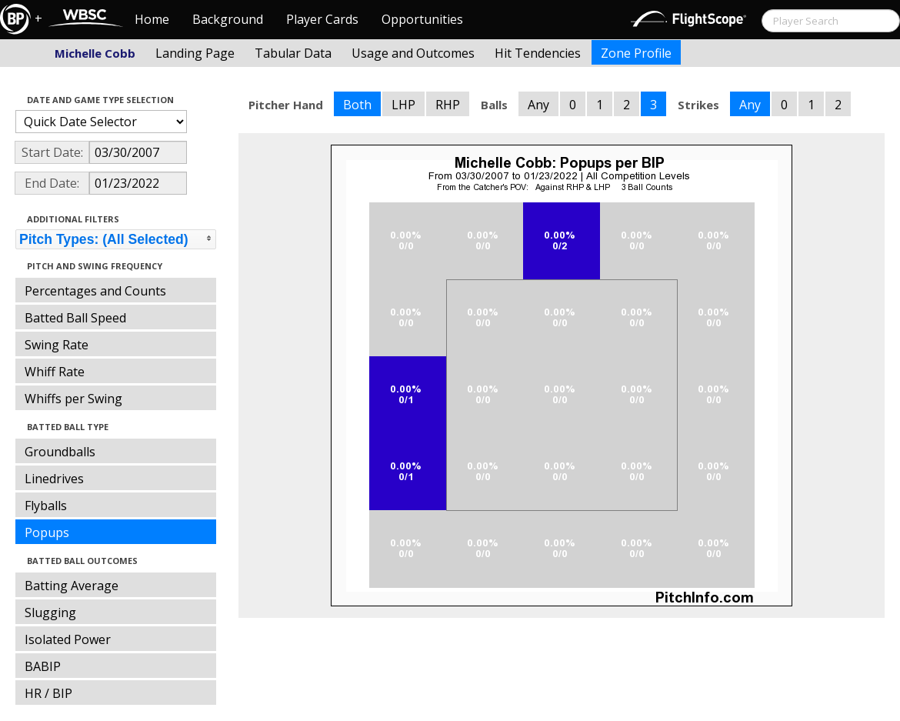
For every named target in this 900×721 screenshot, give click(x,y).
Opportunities (422, 19)
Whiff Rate (55, 371)
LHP (403, 104)
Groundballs (60, 451)
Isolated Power (68, 639)
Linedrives (54, 478)
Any (538, 104)
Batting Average (71, 585)
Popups (47, 532)
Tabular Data (293, 53)
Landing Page (195, 53)
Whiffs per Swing (73, 398)
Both (357, 104)
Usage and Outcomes (413, 53)
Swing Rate (56, 344)
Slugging (50, 612)
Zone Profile (636, 53)
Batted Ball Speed (75, 317)
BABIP (43, 666)
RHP (447, 104)
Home (152, 19)
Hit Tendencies (538, 53)
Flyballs (46, 505)
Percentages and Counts (95, 290)
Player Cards (322, 19)
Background (227, 19)
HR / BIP (48, 693)
